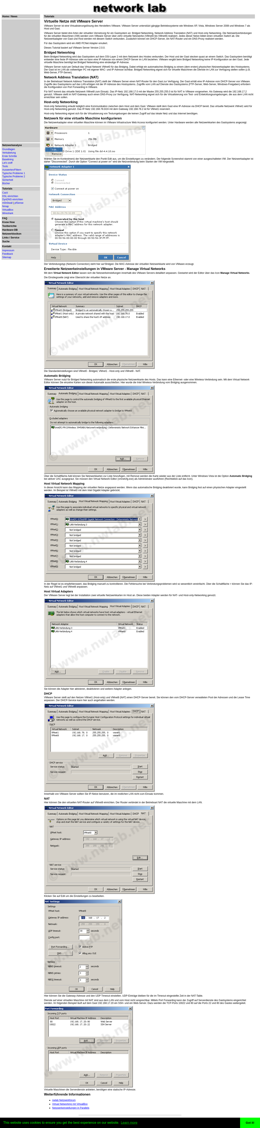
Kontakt (6, 246)
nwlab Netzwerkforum (64, 1100)
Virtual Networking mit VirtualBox (70, 1104)
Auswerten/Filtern (11, 169)
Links (5, 237)
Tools (5, 166)
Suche (6, 241)
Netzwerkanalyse (12, 145)
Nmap (5, 206)
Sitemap (6, 257)
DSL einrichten (10, 196)
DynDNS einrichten (12, 199)
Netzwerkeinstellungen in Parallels (70, 1107)
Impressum (8, 250)
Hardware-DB (10, 229)
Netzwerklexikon (11, 233)
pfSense (19, 202)
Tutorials (7, 188)
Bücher (6, 183)
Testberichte (9, 226)
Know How (8, 222)
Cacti (5, 192)
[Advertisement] (20, 81)
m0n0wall (7, 202)
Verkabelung (9, 152)
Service (15, 237)
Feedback (7, 253)
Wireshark (7, 213)
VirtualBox (7, 209)
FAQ (4, 218)
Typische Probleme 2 (13, 176)
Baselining (7, 159)
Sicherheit (7, 180)
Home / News (9, 16)
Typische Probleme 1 (13, 173)
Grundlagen (8, 149)
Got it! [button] (250, 1122)
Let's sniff (7, 162)
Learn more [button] (129, 1122)
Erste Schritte (9, 156)
